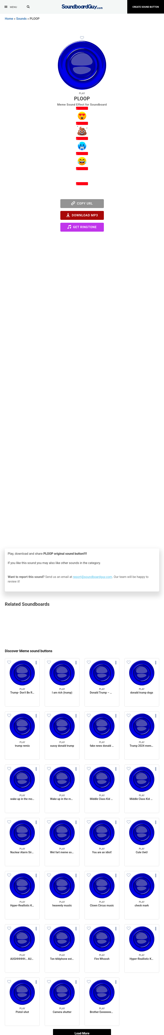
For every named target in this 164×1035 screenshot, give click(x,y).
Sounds (21, 18)
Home (9, 18)
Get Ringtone (82, 227)
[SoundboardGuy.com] (82, 6)
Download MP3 (82, 215)
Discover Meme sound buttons (28, 651)
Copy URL (82, 203)
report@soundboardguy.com (92, 577)
